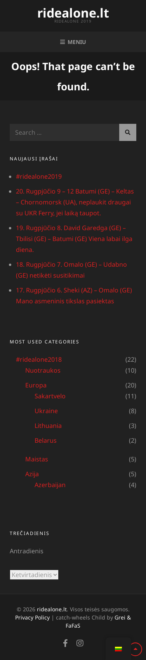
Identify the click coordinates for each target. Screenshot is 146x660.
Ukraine (46, 411)
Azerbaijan (50, 484)
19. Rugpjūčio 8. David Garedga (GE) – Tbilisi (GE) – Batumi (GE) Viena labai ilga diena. (74, 239)
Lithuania (48, 425)
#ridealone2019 (39, 176)
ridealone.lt (73, 12)
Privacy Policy (32, 617)
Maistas (36, 459)
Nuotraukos (43, 370)
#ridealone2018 (39, 359)
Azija (32, 474)
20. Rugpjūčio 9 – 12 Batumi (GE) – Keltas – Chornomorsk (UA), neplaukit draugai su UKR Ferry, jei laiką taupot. (75, 202)
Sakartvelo (50, 396)
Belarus (46, 440)
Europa (36, 385)
